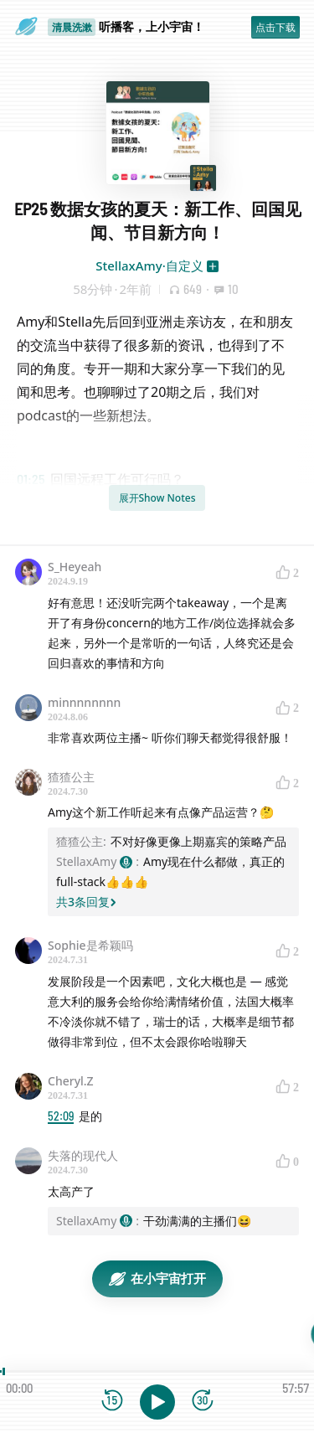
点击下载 (275, 27)
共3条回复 (86, 902)
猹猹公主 (71, 777)
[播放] (157, 1402)
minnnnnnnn (84, 702)
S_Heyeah (74, 567)
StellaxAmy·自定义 (149, 265)
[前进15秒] (202, 1401)
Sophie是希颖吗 (90, 945)
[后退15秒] (112, 1401)
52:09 (61, 1116)
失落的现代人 (83, 1155)
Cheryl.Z (71, 1081)
